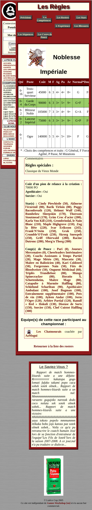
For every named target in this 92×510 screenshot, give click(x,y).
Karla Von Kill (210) (38, 220)
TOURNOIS (8, 144)
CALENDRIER (9, 88)
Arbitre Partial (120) (57, 300)
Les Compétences (44, 19)
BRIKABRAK (8, 134)
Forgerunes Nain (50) (50, 266)
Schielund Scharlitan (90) (44, 286)
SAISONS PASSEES (7, 73)
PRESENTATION (10, 65)
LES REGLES (9, 78)
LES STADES (9, 107)
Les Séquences (25, 34)
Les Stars (81, 17)
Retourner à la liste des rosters (53, 346)
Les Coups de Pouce (45, 35)
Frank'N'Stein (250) (40, 231)
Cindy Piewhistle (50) (53, 203)
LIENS (6, 158)
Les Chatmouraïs (48, 331)
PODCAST (7, 132)
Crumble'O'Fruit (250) (40, 234)
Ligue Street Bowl (11, 114)
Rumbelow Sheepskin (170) (45, 213)
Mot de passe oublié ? (15, 52)
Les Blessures (81, 26)
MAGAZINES (8, 136)
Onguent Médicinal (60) (65, 269)
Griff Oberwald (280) (52, 238)
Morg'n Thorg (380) (58, 241)
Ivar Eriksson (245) (66, 227)
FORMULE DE (9, 152)
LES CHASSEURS (11, 101)
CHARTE (7, 67)
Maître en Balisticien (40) (42, 262)
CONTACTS (8, 142)
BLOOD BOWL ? (10, 76)
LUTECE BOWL (11, 122)
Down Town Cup (10, 118)
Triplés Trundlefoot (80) (45, 273)
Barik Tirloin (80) (58, 207)
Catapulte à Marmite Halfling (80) (53, 283)
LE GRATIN (8, 94)
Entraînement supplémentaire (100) (49, 293)
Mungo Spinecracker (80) (53, 274)
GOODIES (7, 146)
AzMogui (31, 335)
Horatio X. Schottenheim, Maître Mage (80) (53, 278)
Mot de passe (15, 35)
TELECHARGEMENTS (11, 130)
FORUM (6, 148)
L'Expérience (63, 26)
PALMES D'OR (9, 96)
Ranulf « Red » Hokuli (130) (53, 302)
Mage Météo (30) (46, 259)
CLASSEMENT (9, 86)
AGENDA (7, 92)
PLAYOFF (7, 90)
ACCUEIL (7, 63)
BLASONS (7, 163)
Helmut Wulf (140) (67, 210)
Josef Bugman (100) (66, 290)
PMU (5, 109)
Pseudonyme (15, 27)
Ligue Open (8, 112)
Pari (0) (62, 249)
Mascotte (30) (71, 259)
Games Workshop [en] (58, 503)
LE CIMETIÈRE (9, 103)
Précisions (25, 17)
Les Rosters (63, 17)
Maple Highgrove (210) (58, 224)
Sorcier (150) (42, 307)
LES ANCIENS (9, 150)
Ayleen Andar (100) (58, 297)
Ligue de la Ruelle (11, 116)
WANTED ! (7, 105)
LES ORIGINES (9, 69)
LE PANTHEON (9, 80)
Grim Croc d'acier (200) (65, 217)
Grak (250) (71, 231)
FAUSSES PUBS (10, 160)
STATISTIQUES (9, 98)
